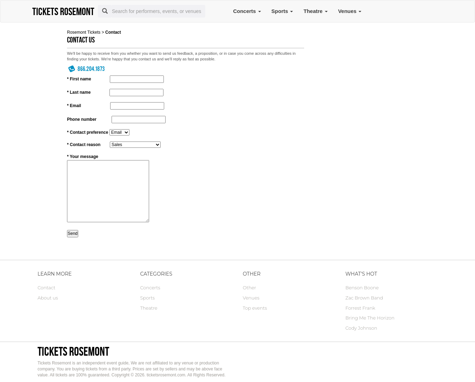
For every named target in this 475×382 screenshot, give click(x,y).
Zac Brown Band (364, 298)
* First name (79, 79)
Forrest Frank (360, 308)
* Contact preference (87, 132)
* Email (74, 105)
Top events (255, 308)
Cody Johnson (361, 328)
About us (48, 298)
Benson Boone (362, 287)
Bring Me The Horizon (370, 318)
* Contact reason (83, 144)
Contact (46, 287)
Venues (350, 11)
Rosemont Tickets (83, 32)
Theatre (315, 11)
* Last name (79, 92)
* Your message (82, 156)
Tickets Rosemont (73, 351)
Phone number (81, 119)
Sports (282, 11)
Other (249, 287)
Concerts (247, 11)
